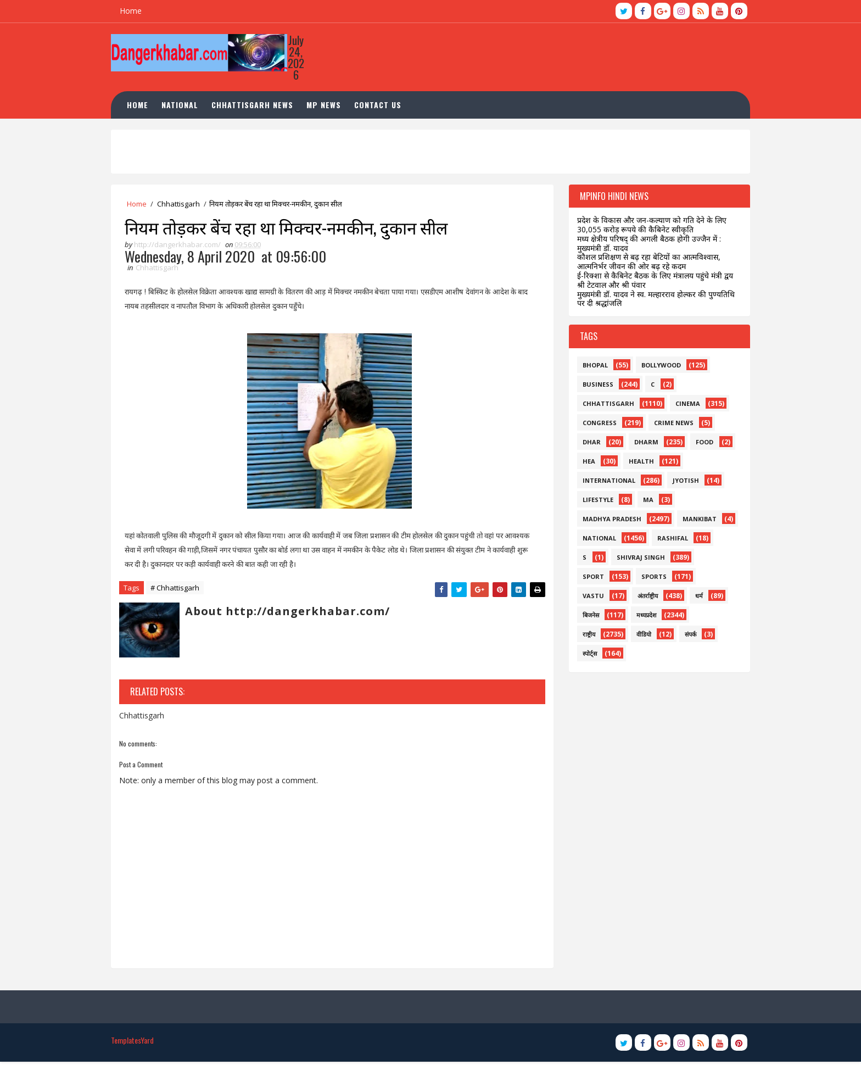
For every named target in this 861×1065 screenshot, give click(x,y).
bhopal (591, 367)
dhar (588, 444)
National (184, 107)
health (637, 463)
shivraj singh (637, 559)
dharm (642, 444)
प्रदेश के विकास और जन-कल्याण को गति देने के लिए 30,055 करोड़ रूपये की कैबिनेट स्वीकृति (648, 227)
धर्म (695, 598)
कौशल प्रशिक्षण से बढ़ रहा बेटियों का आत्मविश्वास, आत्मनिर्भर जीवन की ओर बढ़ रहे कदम (645, 264)
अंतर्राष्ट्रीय (644, 598)
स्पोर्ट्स (586, 655)
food (700, 444)
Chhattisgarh (182, 206)
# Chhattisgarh (178, 591)
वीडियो (640, 636)
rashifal (668, 540)
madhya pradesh (608, 521)
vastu (589, 598)
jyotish (682, 482)
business (594, 386)
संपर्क (686, 636)
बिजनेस (587, 617)
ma (644, 502)
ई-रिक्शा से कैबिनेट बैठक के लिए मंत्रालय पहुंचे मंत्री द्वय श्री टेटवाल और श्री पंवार (651, 282)
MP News (328, 107)
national (595, 540)
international (605, 482)
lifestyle (594, 502)
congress (596, 425)
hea (585, 463)
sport (589, 579)
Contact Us (382, 107)
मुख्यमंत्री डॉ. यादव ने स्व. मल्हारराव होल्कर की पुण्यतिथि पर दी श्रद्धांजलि (652, 301)
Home (135, 10)
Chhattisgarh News (257, 107)
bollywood (657, 367)
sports (650, 579)
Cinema (684, 406)
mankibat (696, 521)
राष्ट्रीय (585, 636)
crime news (670, 425)
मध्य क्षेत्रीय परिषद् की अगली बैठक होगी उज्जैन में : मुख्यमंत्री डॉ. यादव (645, 245)
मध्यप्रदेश (642, 617)
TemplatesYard (136, 1043)
